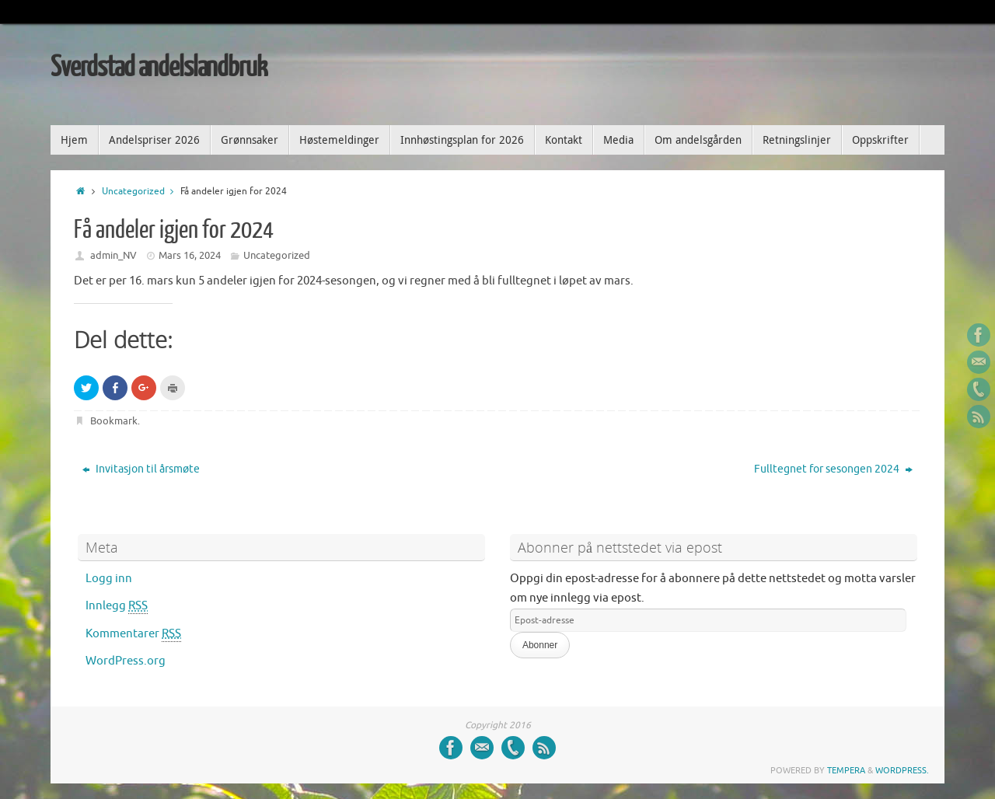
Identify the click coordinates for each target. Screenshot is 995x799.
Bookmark (114, 420)
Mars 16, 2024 (190, 255)
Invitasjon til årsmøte (141, 469)
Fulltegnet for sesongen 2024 (833, 469)
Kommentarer (133, 634)
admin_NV (113, 255)
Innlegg (117, 606)
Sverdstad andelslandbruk (159, 67)
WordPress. (902, 770)
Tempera (846, 770)
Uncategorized (141, 191)
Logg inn (109, 578)
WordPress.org (126, 661)
